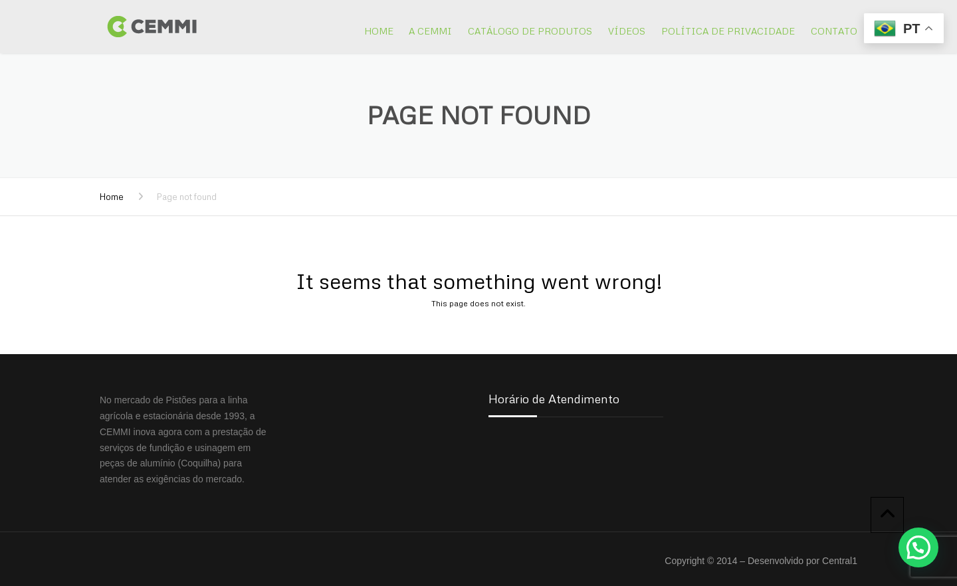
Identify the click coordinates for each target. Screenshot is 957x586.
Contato (834, 31)
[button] (918, 547)
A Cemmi (430, 31)
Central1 (839, 560)
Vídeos (626, 31)
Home (378, 31)
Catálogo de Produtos (530, 31)
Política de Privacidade (728, 31)
